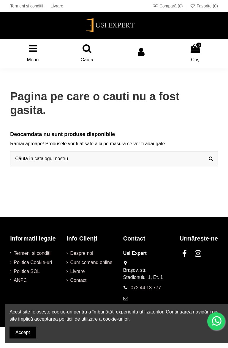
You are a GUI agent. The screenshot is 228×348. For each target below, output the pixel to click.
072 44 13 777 (146, 287)
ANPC (20, 280)
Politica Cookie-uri (33, 262)
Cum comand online (91, 262)
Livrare (56, 6)
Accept (22, 332)
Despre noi (81, 253)
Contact (78, 280)
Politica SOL (27, 271)
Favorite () (204, 6)
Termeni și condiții (27, 6)
